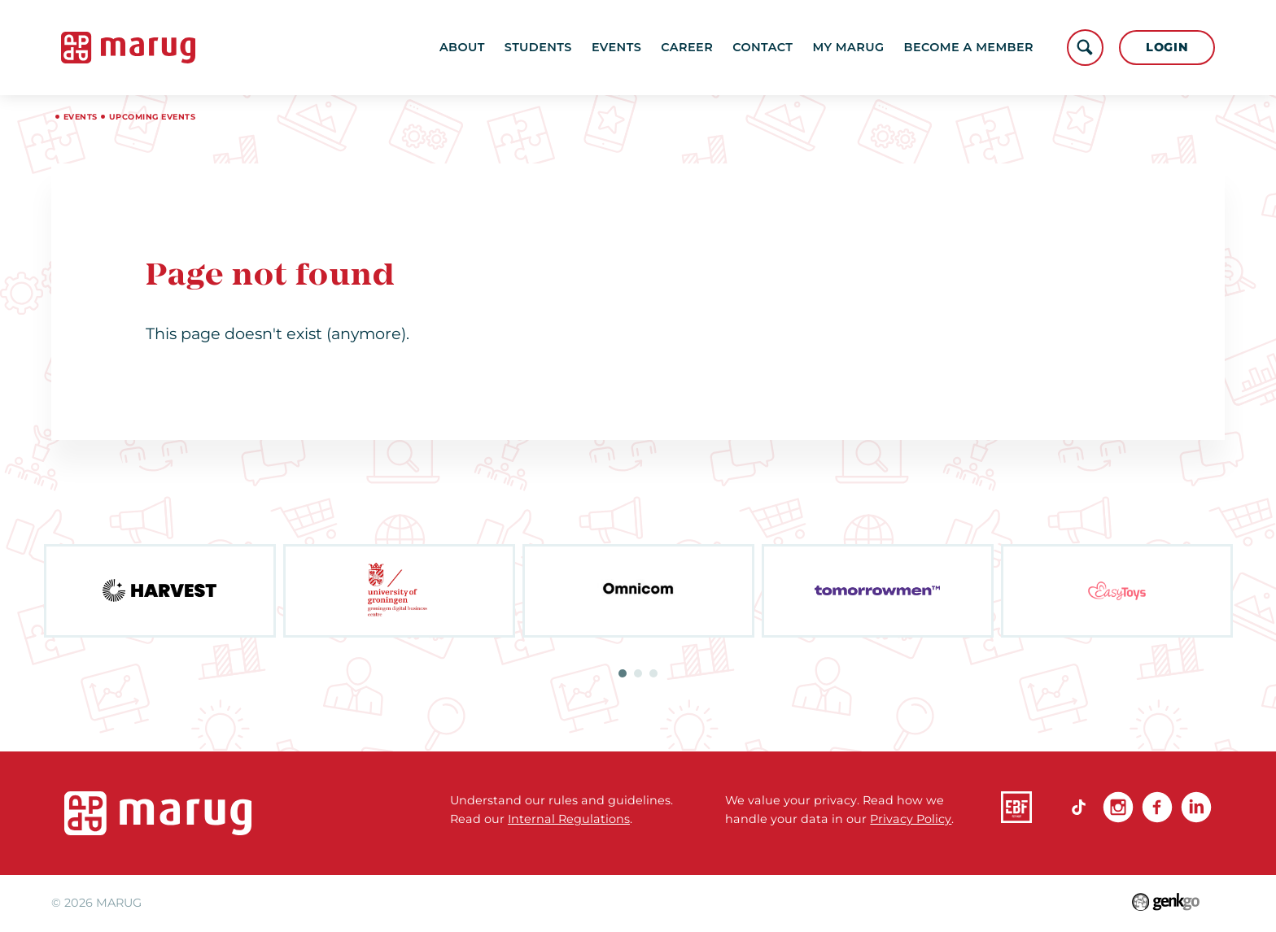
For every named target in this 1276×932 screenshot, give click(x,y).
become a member (969, 47)
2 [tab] (638, 673)
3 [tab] (653, 673)
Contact (762, 47)
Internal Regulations (569, 819)
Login (1167, 47)
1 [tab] (622, 673)
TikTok (1079, 806)
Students (538, 47)
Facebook (1157, 806)
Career (687, 47)
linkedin (1196, 806)
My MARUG (848, 47)
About (462, 47)
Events (616, 47)
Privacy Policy (910, 819)
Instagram (1118, 806)
